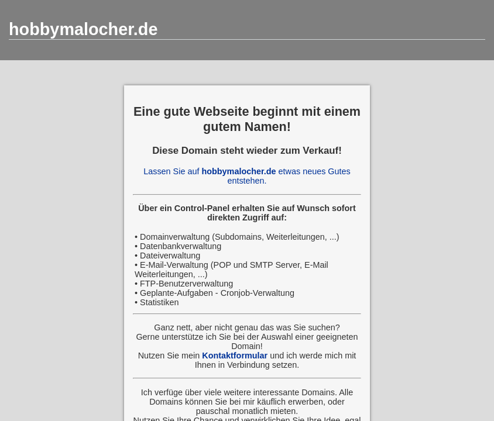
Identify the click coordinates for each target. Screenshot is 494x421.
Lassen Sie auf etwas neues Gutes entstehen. (247, 176)
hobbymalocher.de (83, 29)
